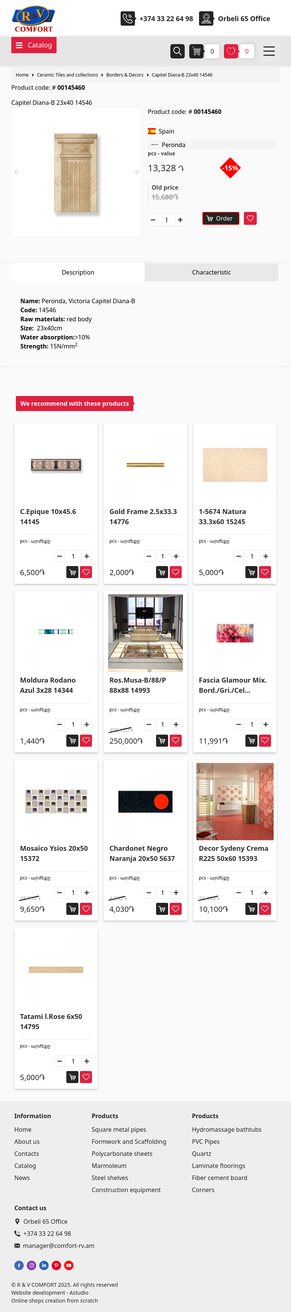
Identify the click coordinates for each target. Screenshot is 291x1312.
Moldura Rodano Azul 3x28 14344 (48, 685)
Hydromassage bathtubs (227, 1129)
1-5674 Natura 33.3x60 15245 (222, 516)
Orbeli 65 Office (40, 1221)
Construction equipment (126, 1190)
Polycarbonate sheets (122, 1153)
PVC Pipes (206, 1141)
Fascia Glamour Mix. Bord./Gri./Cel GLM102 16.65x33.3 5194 (233, 685)
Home (22, 75)
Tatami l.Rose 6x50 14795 (51, 1021)
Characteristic (211, 272)
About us (27, 1141)
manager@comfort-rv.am (54, 1245)
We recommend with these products (74, 403)
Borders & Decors (125, 75)
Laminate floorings (218, 1166)
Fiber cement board (219, 1178)
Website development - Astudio (50, 1292)
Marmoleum (109, 1166)
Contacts (26, 1153)
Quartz (201, 1153)
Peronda (173, 145)
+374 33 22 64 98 (166, 18)
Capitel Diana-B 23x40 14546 (182, 75)
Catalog (25, 1166)
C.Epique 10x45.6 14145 (48, 516)
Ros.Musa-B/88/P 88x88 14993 (137, 685)
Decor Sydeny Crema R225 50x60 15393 (233, 853)
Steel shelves (110, 1178)
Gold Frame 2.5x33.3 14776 (143, 516)
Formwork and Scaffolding (129, 1141)
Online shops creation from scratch (54, 1300)
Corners (203, 1190)
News (22, 1178)
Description (78, 272)
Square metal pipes (119, 1129)
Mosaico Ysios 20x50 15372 (54, 853)
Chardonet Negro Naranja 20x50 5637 (142, 853)
